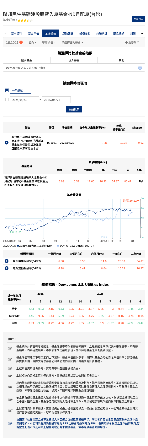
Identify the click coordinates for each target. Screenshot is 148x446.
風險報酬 (67, 33)
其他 (121, 60)
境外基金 (74, 60)
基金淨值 (33, 33)
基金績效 (50, 33)
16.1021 (14, 42)
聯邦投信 (48, 42)
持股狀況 (101, 33)
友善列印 (138, 18)
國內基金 (26, 58)
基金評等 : (18, 20)
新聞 (133, 33)
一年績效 (17, 90)
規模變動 (84, 33)
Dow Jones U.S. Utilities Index (74, 68)
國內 (32, 42)
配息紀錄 (118, 33)
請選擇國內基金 (72, 42)
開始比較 (74, 109)
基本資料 (16, 33)
